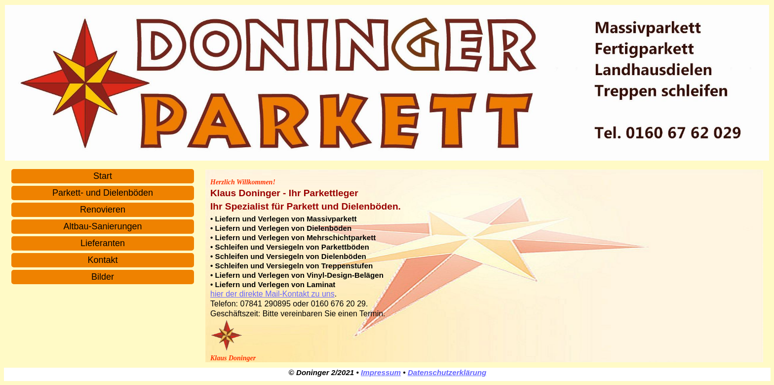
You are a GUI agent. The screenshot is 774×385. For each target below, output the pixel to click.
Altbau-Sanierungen (102, 226)
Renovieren (102, 209)
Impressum (381, 372)
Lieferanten (102, 243)
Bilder (102, 277)
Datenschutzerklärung (447, 372)
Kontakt (102, 260)
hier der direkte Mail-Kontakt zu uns (272, 294)
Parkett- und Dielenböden (102, 193)
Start (102, 176)
